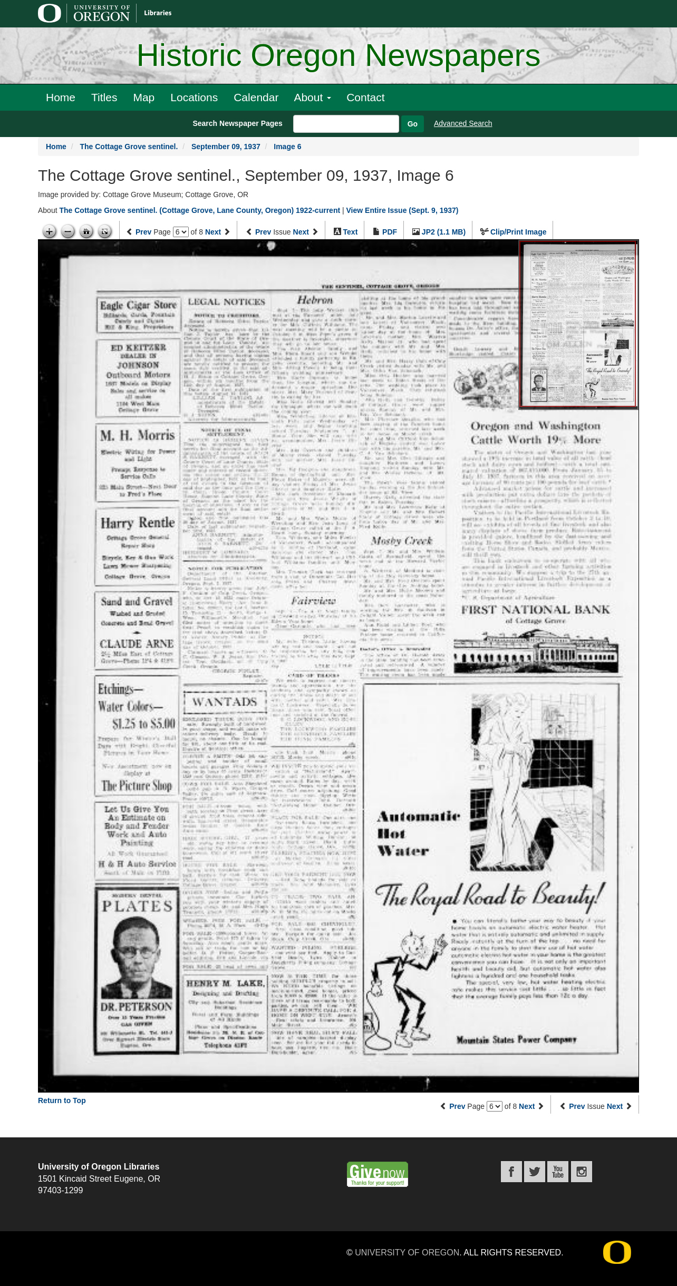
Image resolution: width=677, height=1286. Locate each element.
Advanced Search (463, 123)
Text (350, 232)
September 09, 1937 (225, 146)
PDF (389, 232)
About (312, 97)
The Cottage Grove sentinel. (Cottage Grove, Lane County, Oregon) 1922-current (199, 210)
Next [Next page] (213, 232)
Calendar (256, 97)
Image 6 (287, 146)
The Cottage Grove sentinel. (129, 146)
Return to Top (62, 1100)
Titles (104, 97)
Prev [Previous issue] (263, 232)
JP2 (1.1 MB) (444, 232)
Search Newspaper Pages (237, 123)
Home (60, 97)
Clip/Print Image (518, 232)
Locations (194, 97)
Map (143, 97)
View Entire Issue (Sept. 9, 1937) (402, 210)
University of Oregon (407, 1252)
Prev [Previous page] (143, 232)
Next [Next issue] (301, 232)
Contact (365, 97)
